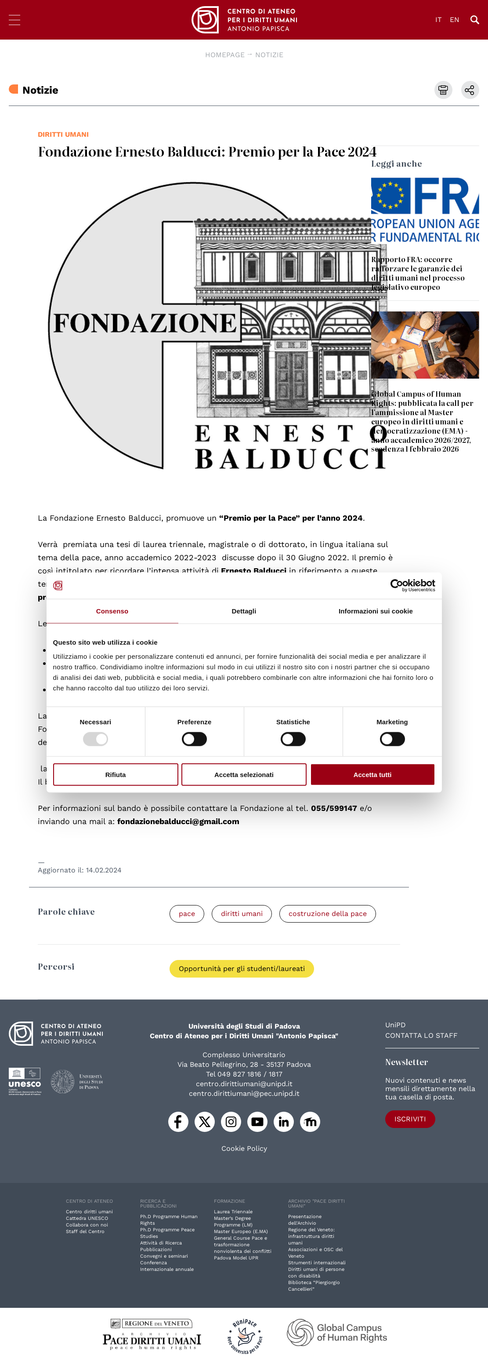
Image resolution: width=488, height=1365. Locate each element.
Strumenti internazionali (317, 1263)
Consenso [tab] (112, 611)
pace (187, 913)
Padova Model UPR (236, 1258)
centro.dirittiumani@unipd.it (244, 1084)
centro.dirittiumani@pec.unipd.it (244, 1093)
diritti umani (63, 134)
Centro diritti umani (89, 1212)
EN (454, 19)
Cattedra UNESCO (87, 1218)
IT (438, 19)
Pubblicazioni (156, 1249)
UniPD (395, 1025)
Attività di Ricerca (161, 1243)
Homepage (225, 55)
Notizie (269, 55)
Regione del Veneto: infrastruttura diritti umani (311, 1236)
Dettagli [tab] (244, 611)
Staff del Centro (85, 1231)
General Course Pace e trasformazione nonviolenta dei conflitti (242, 1244)
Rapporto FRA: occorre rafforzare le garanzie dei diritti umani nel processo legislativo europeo (418, 273)
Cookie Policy (244, 1148)
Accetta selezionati (244, 774)
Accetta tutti (373, 774)
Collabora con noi (87, 1225)
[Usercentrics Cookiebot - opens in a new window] (396, 585)
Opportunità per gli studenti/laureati (242, 968)
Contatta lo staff (421, 1035)
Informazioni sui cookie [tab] (376, 611)
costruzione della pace (328, 913)
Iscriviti (410, 1119)
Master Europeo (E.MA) (241, 1231)
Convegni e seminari (164, 1256)
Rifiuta (115, 774)
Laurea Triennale (233, 1212)
